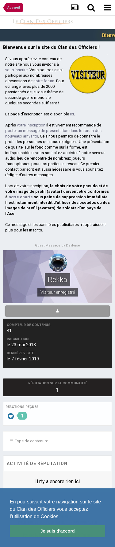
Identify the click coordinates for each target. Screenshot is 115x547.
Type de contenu (29, 441)
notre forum (43, 81)
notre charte (21, 197)
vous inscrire (16, 70)
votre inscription (31, 125)
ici (72, 114)
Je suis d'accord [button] (57, 531)
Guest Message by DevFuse (57, 245)
